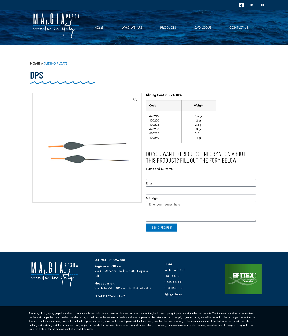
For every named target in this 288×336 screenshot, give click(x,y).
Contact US (238, 27)
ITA (251, 5)
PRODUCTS (168, 27)
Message (152, 198)
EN (262, 5)
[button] (135, 99)
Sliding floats (56, 63)
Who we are (132, 27)
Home (99, 27)
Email (149, 184)
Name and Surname (159, 169)
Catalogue (203, 27)
